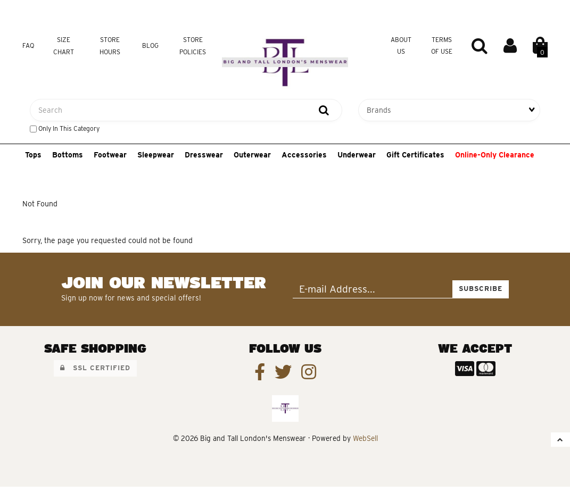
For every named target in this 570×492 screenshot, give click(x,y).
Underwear (356, 155)
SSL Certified (95, 368)
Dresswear (204, 155)
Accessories (304, 155)
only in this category (65, 128)
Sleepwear (155, 155)
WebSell (365, 438)
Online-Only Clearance (494, 155)
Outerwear (252, 155)
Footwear (110, 155)
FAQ (28, 45)
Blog (150, 45)
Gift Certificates (415, 155)
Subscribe (480, 289)
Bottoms (67, 155)
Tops (33, 155)
